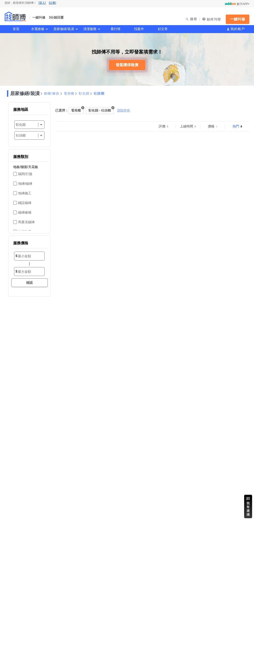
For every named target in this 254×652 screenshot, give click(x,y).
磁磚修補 (24, 212)
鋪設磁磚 (24, 203)
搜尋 (193, 19)
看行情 (115, 29)
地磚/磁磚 (25, 183)
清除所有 (123, 110)
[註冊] (52, 2)
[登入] (42, 2)
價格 (211, 126)
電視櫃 (69, 93)
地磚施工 (24, 193)
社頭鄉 (99, 93)
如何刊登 (214, 19)
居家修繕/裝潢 (63, 29)
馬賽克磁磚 (26, 222)
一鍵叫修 (237, 19)
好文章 (163, 29)
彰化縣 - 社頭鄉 (99, 110)
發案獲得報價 (127, 65)
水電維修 (37, 29)
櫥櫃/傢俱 (52, 93)
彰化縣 (84, 93)
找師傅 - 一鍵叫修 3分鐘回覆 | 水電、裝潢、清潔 (15, 16)
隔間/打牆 (25, 174)
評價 (162, 126)
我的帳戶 (237, 29)
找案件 (139, 29)
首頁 (16, 29)
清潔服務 (89, 29)
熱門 (236, 126)
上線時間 (186, 126)
